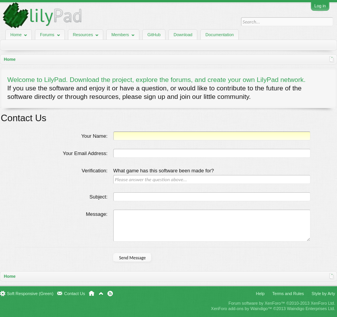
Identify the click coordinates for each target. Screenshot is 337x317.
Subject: (98, 197)
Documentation (219, 34)
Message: (96, 214)
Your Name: (94, 136)
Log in (320, 5)
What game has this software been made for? (163, 171)
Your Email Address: (85, 153)
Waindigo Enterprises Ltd (310, 308)
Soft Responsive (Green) (30, 293)
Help (260, 293)
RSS (110, 293)
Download (182, 34)
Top (101, 293)
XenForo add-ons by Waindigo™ (241, 308)
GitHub (153, 34)
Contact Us (74, 293)
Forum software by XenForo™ (281, 303)
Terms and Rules (288, 293)
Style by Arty (323, 293)
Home (91, 293)
